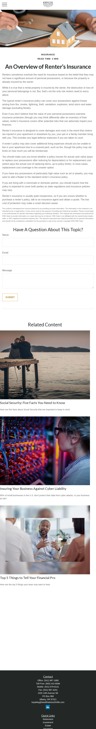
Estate (48, 725)
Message (7, 270)
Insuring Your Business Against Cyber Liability (33, 489)
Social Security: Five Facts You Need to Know (32, 403)
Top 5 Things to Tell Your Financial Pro (27, 578)
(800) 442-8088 (53, 683)
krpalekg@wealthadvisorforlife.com (48, 702)
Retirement (48, 719)
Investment (48, 722)
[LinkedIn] (48, 707)
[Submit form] (10, 297)
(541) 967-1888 (51, 680)
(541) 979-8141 (51, 687)
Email (5, 252)
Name (5, 235)
